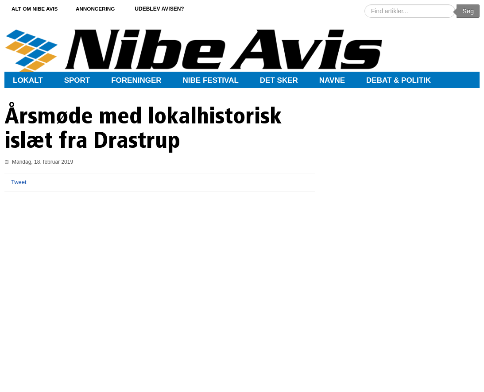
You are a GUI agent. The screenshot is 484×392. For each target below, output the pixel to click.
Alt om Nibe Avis (36, 8)
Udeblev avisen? (167, 8)
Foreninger (136, 80)
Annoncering (101, 8)
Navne (332, 80)
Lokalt (28, 80)
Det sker (279, 80)
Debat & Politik (398, 80)
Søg (468, 11)
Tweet (19, 182)
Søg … (364, 4)
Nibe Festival (211, 80)
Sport (77, 80)
